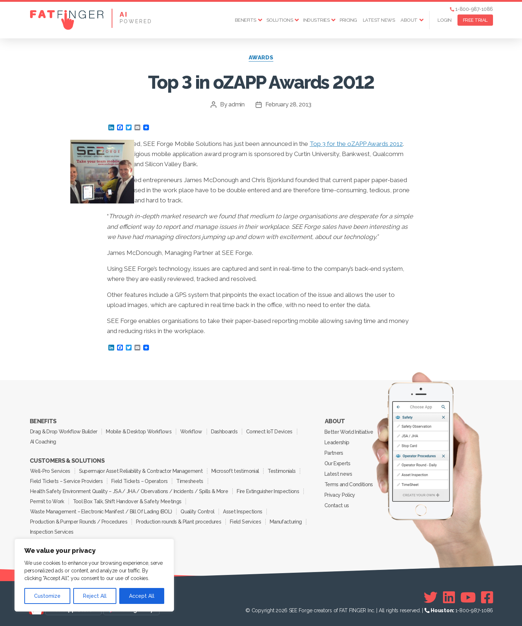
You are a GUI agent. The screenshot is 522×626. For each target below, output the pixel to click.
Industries (316, 20)
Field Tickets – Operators (139, 481)
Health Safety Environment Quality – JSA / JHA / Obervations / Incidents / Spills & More (129, 491)
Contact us (336, 505)
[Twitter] (431, 597)
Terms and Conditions (348, 484)
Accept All (141, 596)
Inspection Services (51, 532)
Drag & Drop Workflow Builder (63, 431)
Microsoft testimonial (235, 471)
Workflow (191, 431)
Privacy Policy (339, 495)
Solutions (279, 20)
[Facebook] (487, 597)
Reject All (95, 596)
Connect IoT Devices (269, 431)
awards (261, 57)
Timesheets (189, 481)
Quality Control (197, 511)
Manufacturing (286, 522)
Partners (333, 453)
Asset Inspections (242, 511)
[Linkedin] (449, 597)
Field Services (245, 522)
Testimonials (281, 471)
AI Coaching (43, 442)
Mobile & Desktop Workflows (138, 431)
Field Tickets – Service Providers (66, 481)
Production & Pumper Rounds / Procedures (78, 522)
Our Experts (337, 463)
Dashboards (224, 431)
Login (445, 20)
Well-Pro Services (50, 471)
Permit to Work (47, 501)
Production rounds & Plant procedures (178, 522)
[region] (94, 575)
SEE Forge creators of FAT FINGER (327, 610)
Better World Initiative (348, 432)
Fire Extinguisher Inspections (268, 491)
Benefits (245, 20)
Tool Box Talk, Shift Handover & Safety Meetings (127, 501)
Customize (47, 596)
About (409, 20)
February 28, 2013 (288, 104)
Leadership (336, 442)
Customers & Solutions (67, 461)
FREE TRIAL (475, 20)
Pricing (348, 20)
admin (236, 104)
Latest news (379, 20)
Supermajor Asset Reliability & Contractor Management (141, 471)
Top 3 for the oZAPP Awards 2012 (356, 143)
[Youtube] (468, 597)
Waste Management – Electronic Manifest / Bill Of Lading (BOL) (101, 511)
